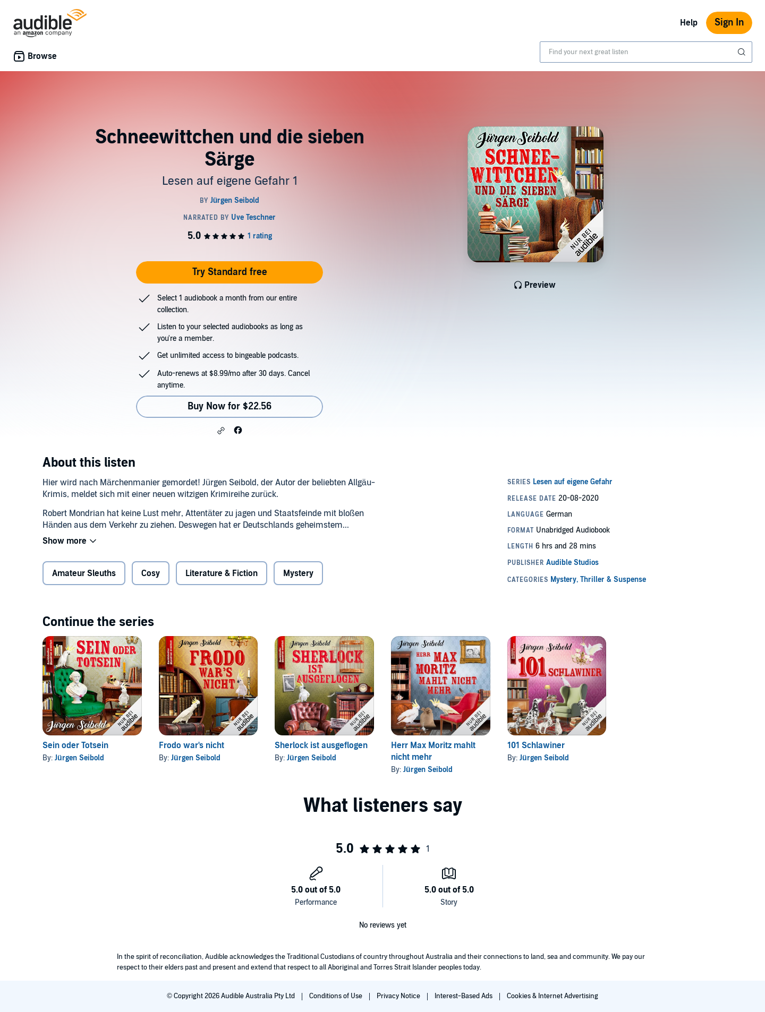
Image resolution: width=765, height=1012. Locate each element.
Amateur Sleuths (84, 573)
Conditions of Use (336, 996)
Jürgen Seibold (79, 757)
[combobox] (646, 52)
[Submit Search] (742, 52)
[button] (221, 430)
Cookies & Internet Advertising (552, 996)
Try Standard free (229, 272)
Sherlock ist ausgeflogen (321, 745)
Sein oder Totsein (75, 745)
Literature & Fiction (221, 573)
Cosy (150, 573)
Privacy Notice (399, 996)
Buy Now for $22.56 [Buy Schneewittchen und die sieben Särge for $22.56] (229, 406)
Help (689, 23)
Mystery (298, 573)
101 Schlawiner (536, 745)
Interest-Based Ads (464, 996)
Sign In (729, 22)
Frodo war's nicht (191, 745)
